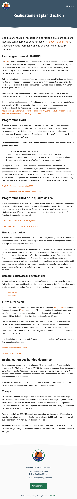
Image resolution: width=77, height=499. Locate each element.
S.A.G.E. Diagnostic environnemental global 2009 (21, 192)
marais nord (12, 293)
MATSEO (53, 496)
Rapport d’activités (58, 41)
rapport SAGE (59, 307)
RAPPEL (7, 62)
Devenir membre (38, 486)
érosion (23, 310)
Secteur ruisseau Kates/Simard (14, 348)
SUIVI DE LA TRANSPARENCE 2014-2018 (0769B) (22, 226)
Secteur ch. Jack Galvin (11, 353)
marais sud (11, 296)
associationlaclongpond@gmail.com (39, 478)
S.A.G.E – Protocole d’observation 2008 (17, 186)
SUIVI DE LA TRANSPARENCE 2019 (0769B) (19, 221)
